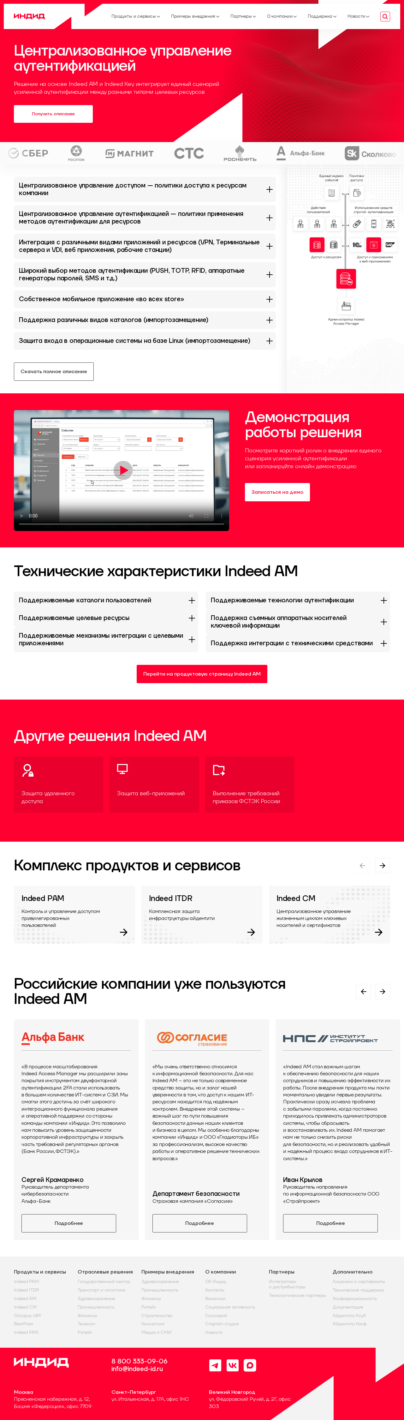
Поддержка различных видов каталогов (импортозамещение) (113, 320)
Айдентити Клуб (349, 1315)
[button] (345, 250)
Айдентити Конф (349, 1324)
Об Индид (215, 1281)
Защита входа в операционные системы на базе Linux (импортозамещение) (134, 341)
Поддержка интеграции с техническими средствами (292, 643)
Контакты (214, 1290)
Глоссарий (216, 1315)
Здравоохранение (96, 1298)
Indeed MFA (26, 1332)
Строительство (156, 1315)
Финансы (87, 1315)
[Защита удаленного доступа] (58, 784)
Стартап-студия (222, 1324)
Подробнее (69, 1223)
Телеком (86, 1324)
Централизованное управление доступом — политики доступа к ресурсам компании (133, 189)
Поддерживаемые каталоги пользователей (85, 600)
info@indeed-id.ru (137, 1369)
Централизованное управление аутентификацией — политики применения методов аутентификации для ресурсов (131, 218)
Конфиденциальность (355, 1298)
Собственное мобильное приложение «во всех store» (101, 299)
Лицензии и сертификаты (359, 1281)
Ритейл (85, 1332)
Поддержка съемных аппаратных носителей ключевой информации (278, 622)
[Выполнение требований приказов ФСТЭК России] (249, 784)
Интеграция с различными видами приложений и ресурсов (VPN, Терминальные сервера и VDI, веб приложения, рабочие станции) (139, 246)
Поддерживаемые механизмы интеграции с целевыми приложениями (101, 639)
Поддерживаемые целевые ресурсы (74, 618)
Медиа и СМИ (156, 1332)
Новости (214, 1332)
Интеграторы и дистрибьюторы (287, 1284)
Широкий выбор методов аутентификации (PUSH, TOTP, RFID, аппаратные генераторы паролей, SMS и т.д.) (132, 275)
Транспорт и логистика (101, 1290)
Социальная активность (230, 1307)
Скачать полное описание (54, 371)
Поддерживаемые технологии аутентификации (282, 600)
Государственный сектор (104, 1281)
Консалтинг (153, 1324)
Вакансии (215, 1298)
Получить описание (53, 114)
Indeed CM (25, 1307)
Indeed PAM (26, 1281)
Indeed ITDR (26, 1290)
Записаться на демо (277, 492)
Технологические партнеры (297, 1295)
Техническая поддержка (358, 1290)
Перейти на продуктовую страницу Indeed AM (202, 674)
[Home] (58, 16)
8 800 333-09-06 (139, 1361)
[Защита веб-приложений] (154, 784)
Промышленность (96, 1307)
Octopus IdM (27, 1315)
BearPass (23, 1324)
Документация (348, 1307)
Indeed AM (25, 1298)
